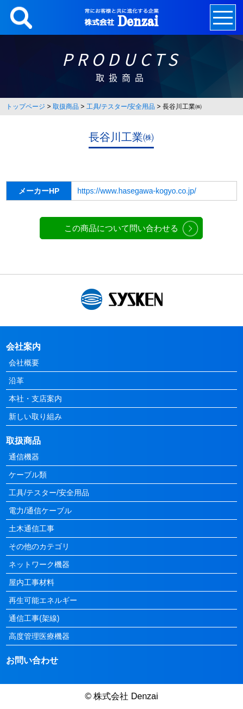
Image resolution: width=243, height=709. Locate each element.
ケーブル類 (28, 474)
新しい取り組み (35, 416)
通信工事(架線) (34, 618)
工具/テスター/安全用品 (120, 106)
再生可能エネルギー (43, 600)
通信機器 (24, 456)
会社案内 (23, 346)
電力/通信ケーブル (40, 510)
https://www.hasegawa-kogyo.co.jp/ (136, 190)
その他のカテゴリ (39, 546)
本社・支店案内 (35, 398)
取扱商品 (66, 106)
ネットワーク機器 (39, 564)
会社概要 (24, 362)
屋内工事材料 (31, 582)
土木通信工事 (31, 528)
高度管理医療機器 (39, 636)
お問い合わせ (32, 660)
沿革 (16, 380)
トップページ (25, 106)
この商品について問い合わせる (121, 228)
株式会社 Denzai (126, 696)
